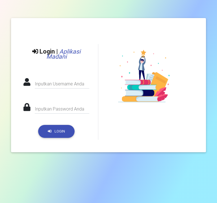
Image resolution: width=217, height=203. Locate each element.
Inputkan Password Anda (59, 109)
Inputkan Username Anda (59, 84)
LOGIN (56, 131)
